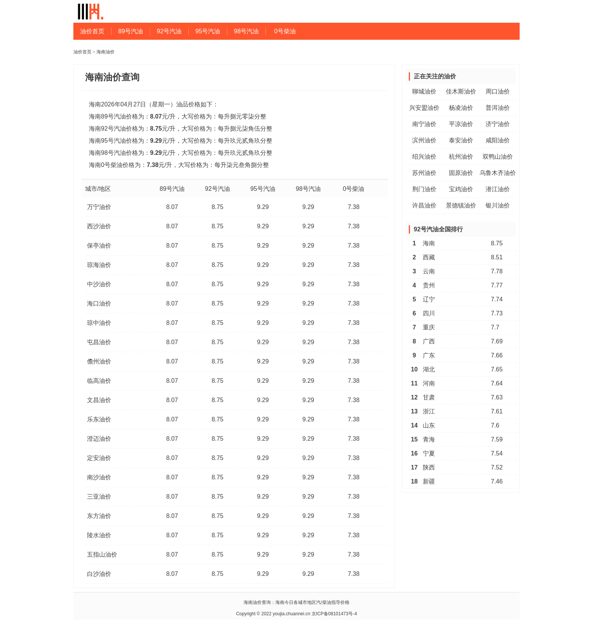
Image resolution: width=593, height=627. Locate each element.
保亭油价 (99, 245)
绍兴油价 (424, 156)
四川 (429, 313)
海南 (429, 243)
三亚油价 (99, 496)
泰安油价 (461, 140)
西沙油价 (99, 226)
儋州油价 (99, 361)
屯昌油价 (99, 342)
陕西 (429, 467)
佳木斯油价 (461, 91)
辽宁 (429, 299)
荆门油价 (424, 189)
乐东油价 (99, 419)
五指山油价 (102, 554)
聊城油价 (424, 91)
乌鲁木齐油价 (498, 173)
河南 (429, 383)
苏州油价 (424, 173)
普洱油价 (498, 107)
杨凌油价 (461, 107)
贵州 (429, 285)
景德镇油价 (461, 205)
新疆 (429, 481)
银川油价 (498, 205)
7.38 (353, 207)
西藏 (429, 257)
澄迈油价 (99, 438)
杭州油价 (461, 156)
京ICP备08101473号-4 (334, 613)
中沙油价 (99, 284)
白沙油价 (99, 574)
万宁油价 (99, 207)
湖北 (429, 369)
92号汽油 (169, 31)
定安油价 (99, 458)
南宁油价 (424, 124)
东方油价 (99, 516)
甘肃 (429, 397)
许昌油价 (424, 205)
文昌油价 (99, 400)
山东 (429, 425)
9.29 (263, 207)
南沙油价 (99, 477)
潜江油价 (498, 189)
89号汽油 (130, 31)
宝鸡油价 (461, 189)
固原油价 (461, 173)
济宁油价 (498, 124)
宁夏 (429, 453)
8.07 (172, 207)
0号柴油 (285, 31)
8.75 (217, 207)
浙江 (429, 411)
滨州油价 (424, 140)
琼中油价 (99, 323)
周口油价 (498, 91)
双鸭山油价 (498, 156)
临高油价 (99, 380)
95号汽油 (208, 31)
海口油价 (99, 303)
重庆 (429, 327)
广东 (429, 355)
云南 (429, 271)
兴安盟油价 (424, 107)
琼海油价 (99, 265)
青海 (429, 439)
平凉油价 (461, 124)
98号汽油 (246, 31)
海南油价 (105, 52)
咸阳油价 (498, 140)
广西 (429, 341)
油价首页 (92, 31)
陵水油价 (99, 535)
